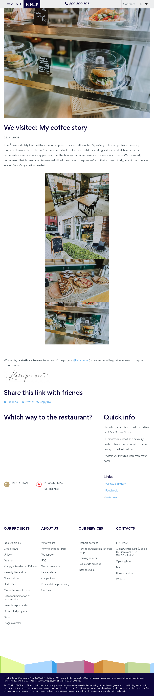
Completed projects (15, 611)
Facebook (11, 402)
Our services (91, 528)
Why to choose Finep (53, 549)
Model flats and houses (17, 590)
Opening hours (124, 561)
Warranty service (50, 567)
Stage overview (12, 623)
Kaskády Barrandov (15, 572)
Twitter (28, 402)
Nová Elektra (11, 578)
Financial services (88, 543)
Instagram (111, 497)
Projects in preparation (16, 605)
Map (118, 567)
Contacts (129, 4)
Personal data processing (55, 584)
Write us (120, 579)
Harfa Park (10, 584)
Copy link (43, 402)
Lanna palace (48, 572)
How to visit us (124, 573)
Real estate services (90, 564)
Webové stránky (115, 484)
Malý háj (8, 561)
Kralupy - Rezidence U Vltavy (20, 567)
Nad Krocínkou (12, 543)
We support (48, 555)
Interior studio (87, 570)
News (7, 617)
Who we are (48, 543)
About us (49, 528)
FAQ (44, 561)
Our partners (48, 578)
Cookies (46, 590)
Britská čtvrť (11, 549)
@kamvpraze (80, 360)
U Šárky (8, 555)
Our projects (17, 528)
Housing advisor (88, 558)
